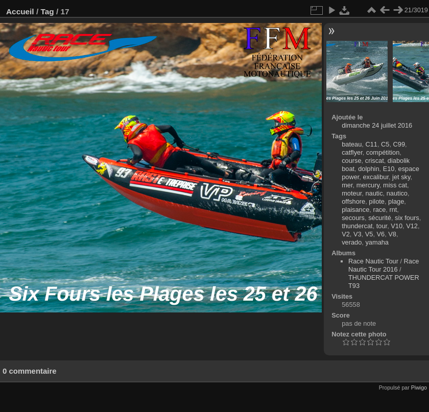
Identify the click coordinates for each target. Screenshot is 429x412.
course (351, 160)
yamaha (377, 242)
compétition (382, 152)
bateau (352, 144)
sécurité (379, 218)
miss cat (395, 185)
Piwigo (419, 387)
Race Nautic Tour (373, 261)
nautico (397, 193)
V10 (396, 226)
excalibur (376, 177)
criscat (374, 160)
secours (353, 218)
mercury (367, 185)
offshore (353, 201)
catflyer (352, 152)
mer (347, 185)
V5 (369, 234)
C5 (385, 144)
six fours (407, 218)
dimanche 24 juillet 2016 (377, 125)
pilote (377, 201)
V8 (392, 234)
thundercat (357, 226)
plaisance (355, 209)
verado (352, 242)
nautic (374, 193)
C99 (399, 144)
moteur (352, 193)
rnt (393, 209)
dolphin (368, 169)
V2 (346, 234)
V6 (381, 234)
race (379, 209)
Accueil (20, 11)
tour (381, 226)
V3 (357, 234)
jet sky (401, 177)
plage (396, 201)
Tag (47, 11)
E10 (389, 169)
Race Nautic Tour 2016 (383, 265)
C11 (371, 144)
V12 (412, 226)
